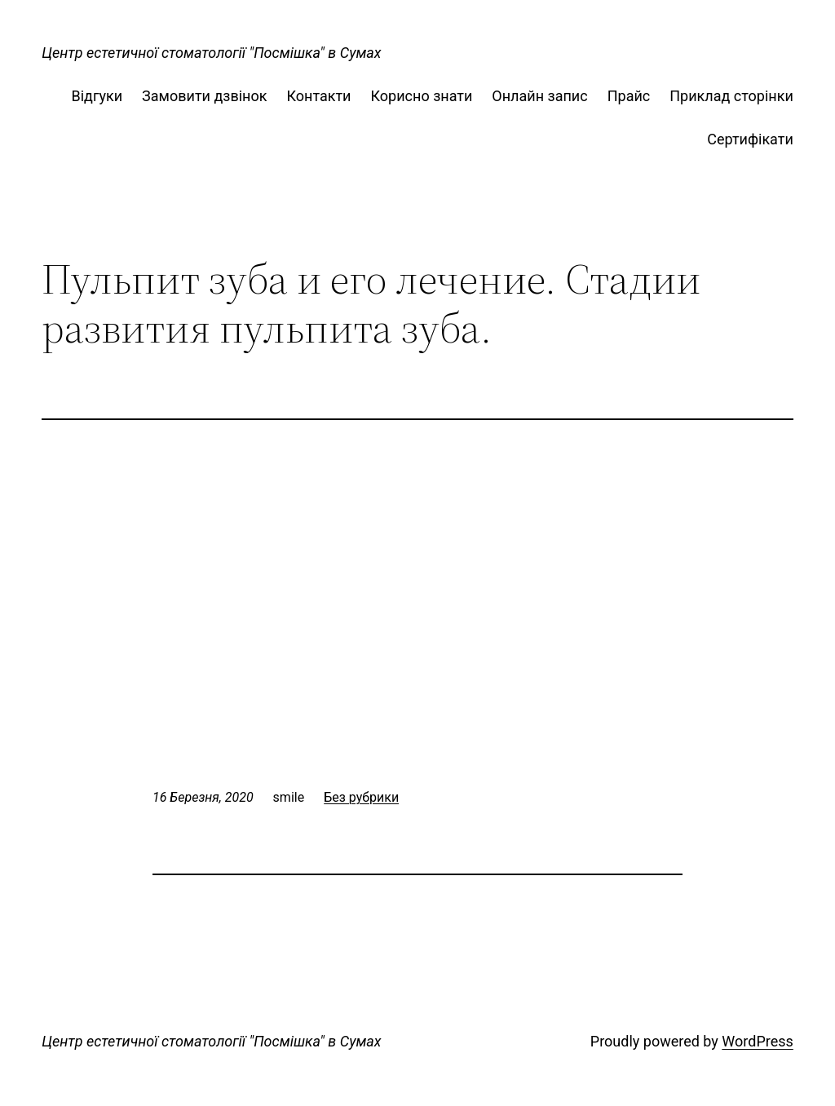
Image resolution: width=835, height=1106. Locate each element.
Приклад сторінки (731, 95)
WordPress (757, 1041)
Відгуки (96, 95)
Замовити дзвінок (204, 95)
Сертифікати (750, 139)
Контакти (318, 95)
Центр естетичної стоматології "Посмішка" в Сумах (211, 52)
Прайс (629, 95)
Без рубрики (361, 797)
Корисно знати (422, 95)
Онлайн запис (539, 95)
